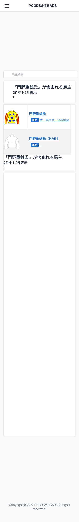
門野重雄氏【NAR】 (44, 138)
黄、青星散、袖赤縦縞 (54, 120)
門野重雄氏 (37, 114)
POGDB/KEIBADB (43, 6)
